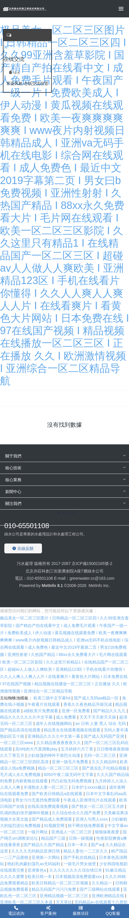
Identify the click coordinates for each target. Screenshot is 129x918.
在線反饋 (23, 548)
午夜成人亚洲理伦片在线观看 (90, 800)
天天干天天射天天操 (98, 717)
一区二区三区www (17, 742)
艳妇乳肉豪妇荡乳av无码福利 (34, 863)
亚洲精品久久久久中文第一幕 (54, 736)
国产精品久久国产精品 (44, 844)
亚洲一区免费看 (76, 710)
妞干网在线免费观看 (86, 825)
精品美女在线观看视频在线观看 (73, 730)
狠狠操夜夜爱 (107, 832)
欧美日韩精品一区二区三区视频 (60, 883)
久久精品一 (102, 883)
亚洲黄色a (37, 870)
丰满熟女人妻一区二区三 (46, 787)
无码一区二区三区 (100, 755)
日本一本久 (78, 844)
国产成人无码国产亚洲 (104, 736)
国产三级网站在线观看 (100, 889)
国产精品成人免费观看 (52, 819)
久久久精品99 (104, 761)
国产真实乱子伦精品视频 (105, 768)
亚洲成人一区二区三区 (72, 832)
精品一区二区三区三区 (59, 768)
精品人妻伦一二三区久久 (86, 851)
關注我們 (13, 503)
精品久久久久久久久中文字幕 (27, 717)
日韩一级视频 (81, 838)
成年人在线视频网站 (54, 723)
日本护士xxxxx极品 (89, 787)
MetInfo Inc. (99, 585)
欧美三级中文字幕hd (52, 698)
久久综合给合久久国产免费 (77, 812)
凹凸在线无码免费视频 (72, 781)
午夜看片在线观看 (44, 704)
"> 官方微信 (64, 512)
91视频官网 (54, 825)
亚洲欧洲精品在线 (108, 895)
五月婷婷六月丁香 (77, 749)
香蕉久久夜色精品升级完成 (88, 704)
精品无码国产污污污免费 (54, 889)
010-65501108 (26, 526)
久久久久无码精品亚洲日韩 (36, 851)
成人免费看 (66, 717)
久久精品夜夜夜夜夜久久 (59, 742)
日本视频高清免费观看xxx (79, 876)
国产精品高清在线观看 (21, 730)
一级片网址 (38, 832)
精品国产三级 (54, 838)
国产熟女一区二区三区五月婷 (98, 806)
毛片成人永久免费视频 (21, 774)
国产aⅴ (97, 844)
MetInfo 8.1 (52, 585)
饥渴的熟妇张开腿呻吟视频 (25, 812)
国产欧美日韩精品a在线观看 (58, 793)
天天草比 (64, 902)
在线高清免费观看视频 (48, 806)
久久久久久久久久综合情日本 (76, 870)
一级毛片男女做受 (80, 863)
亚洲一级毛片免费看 (70, 761)
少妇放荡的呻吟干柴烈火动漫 (54, 755)
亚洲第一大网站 (46, 857)
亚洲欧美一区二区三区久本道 (27, 902)
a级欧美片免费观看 (41, 710)
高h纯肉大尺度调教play (36, 749)
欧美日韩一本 (40, 876)
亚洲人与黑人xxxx (92, 819)
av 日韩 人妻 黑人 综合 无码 (101, 723)
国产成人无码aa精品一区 (97, 698)
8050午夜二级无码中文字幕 (69, 774)
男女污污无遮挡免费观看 (38, 800)
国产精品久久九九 (110, 710)
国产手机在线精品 (80, 857)
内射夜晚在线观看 (32, 781)
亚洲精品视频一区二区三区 (64, 895)
